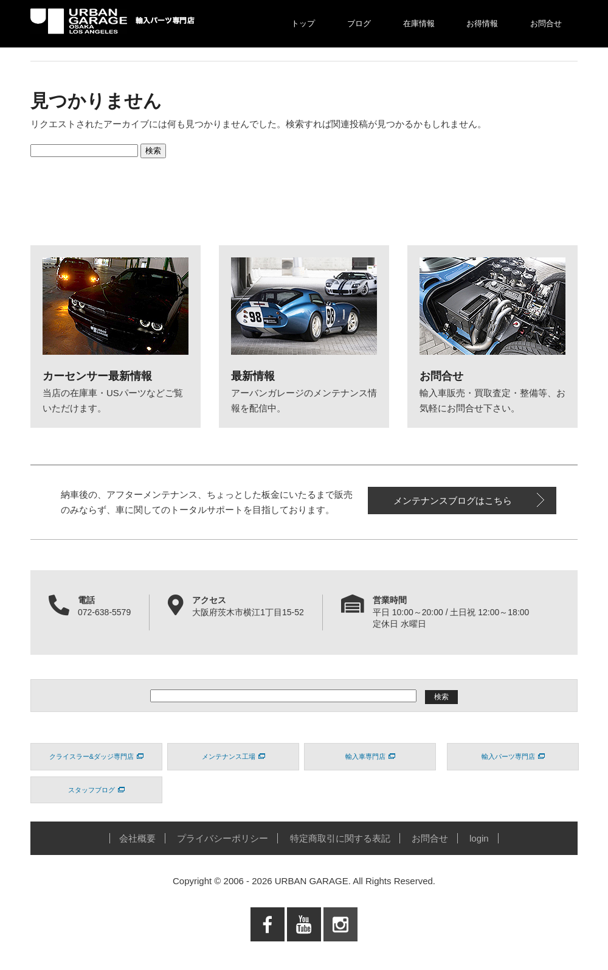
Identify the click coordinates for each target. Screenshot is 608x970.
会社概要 (137, 838)
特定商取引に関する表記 (340, 838)
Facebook (267, 949)
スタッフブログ (96, 790)
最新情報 (253, 376)
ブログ (359, 23)
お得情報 (482, 23)
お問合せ (546, 23)
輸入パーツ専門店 (513, 756)
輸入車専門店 (370, 756)
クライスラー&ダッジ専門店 (96, 756)
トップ (303, 23)
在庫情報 (419, 23)
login (479, 838)
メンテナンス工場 (233, 756)
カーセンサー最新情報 (97, 376)
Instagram (340, 949)
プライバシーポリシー (222, 838)
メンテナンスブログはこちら (452, 500)
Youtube (304, 949)
